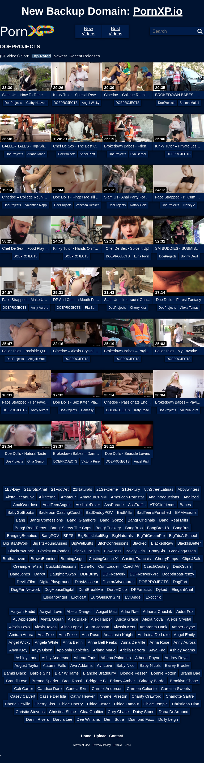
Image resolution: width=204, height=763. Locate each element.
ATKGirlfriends (162, 504)
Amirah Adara (21, 634)
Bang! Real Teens (30, 527)
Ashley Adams (182, 650)
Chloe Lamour (126, 704)
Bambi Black (15, 673)
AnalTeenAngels (56, 504)
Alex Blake (77, 619)
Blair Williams (67, 673)
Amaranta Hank (153, 627)
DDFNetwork (114, 574)
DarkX (39, 574)
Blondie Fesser (133, 673)
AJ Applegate (24, 619)
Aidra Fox (184, 611)
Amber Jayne (183, 627)
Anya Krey (18, 650)
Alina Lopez (71, 627)
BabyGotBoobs (20, 512)
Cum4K (87, 566)
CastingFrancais (136, 558)
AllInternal (48, 497)
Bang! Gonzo (112, 520)
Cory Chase (118, 711)
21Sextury (131, 489)
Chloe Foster (98, 704)
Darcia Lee (63, 719)
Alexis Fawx (19, 627)
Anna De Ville (133, 642)
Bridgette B (96, 681)
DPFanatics (141, 589)
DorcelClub (117, 589)
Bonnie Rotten (163, 673)
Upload (100, 736)
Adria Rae (130, 611)
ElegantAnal (182, 589)
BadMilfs (125, 512)
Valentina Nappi (36, 205)
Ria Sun (90, 308)
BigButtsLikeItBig (93, 535)
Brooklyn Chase (184, 681)
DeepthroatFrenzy (178, 574)
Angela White (46, 642)
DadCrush (182, 566)
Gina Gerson (36, 461)
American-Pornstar (127, 497)
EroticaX (78, 597)
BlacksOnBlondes (53, 551)
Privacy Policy (102, 745)
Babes (185, 504)
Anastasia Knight (119, 634)
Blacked (140, 543)
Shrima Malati (189, 103)
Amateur (68, 497)
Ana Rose (90, 634)
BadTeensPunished (154, 512)
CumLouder (108, 566)
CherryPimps (166, 558)
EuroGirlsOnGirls (106, 597)
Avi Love (104, 665)
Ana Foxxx (68, 634)
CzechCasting (156, 566)
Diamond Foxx (141, 719)
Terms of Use (81, 745)
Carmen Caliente (142, 688)
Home (86, 736)
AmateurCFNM (93, 497)
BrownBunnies (43, 558)
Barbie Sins (40, 673)
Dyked (161, 589)
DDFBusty (89, 574)
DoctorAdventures (118, 581)
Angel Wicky (90, 103)
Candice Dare (49, 688)
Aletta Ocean (52, 619)
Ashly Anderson (55, 657)
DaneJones (20, 574)
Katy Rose (141, 410)
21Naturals (82, 489)
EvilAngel (133, 597)
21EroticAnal (35, 489)
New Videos (88, 31)
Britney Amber (122, 681)
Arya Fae (157, 650)
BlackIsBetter (189, 543)
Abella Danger (79, 611)
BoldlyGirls (135, 551)
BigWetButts (82, 543)
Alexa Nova (152, 619)
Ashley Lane (26, 657)
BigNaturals (122, 535)
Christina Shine (62, 711)
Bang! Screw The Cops (70, 527)
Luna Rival (141, 256)
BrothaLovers (14, 558)
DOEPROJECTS (66, 103)
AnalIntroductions (163, 497)
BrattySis (157, 551)
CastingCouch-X (103, 558)
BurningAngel (72, 558)
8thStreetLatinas (158, 489)
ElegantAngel (55, 597)
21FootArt (60, 489)
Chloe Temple (155, 704)
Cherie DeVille (17, 704)
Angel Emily (184, 634)
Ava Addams (81, 665)
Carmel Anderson (107, 688)
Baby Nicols (150, 665)
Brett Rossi (72, 681)
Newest (60, 56)
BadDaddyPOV (99, 512)
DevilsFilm (26, 581)
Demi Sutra (114, 719)
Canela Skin (76, 688)
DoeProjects (13, 103)
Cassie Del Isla (53, 696)
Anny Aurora (39, 308)
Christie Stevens (30, 711)
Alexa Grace (127, 619)
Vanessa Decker (87, 205)
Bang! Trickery (108, 527)
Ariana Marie (36, 154)
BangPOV (50, 535)
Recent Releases (84, 56)
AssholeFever (88, 504)
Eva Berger (138, 154)
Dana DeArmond (173, 711)
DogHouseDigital (59, 589)
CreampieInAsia (27, 566)
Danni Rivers (37, 719)
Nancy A (189, 205)
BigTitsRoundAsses (49, 543)
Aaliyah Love (51, 611)
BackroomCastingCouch (60, 512)
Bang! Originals (141, 520)
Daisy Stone (144, 711)
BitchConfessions (112, 543)
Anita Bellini (73, 642)
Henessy (87, 410)
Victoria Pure (189, 410)
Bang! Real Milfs (173, 520)
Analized (191, 497)
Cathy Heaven (36, 103)
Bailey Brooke (177, 665)
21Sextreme (107, 489)
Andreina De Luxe (153, 634)
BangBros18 (158, 527)
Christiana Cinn (185, 704)
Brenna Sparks (45, 681)
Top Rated (41, 56)
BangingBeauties (22, 535)
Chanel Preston (113, 696)
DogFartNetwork (25, 589)
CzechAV (131, 566)
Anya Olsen (42, 650)
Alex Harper (101, 619)
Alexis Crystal (179, 619)
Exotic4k (153, 597)
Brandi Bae (190, 673)
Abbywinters (188, 489)
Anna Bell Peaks (102, 642)
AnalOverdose (25, 504)
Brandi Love (16, 681)
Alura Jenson (97, 627)
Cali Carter (23, 688)
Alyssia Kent (124, 627)
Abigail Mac (36, 359)
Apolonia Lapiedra (73, 650)
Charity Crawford (146, 696)
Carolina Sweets (175, 688)
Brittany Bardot (152, 681)
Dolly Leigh (168, 719)
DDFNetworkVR (144, 574)
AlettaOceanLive (20, 497)
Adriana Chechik (157, 611)
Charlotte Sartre (180, 696)
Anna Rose (159, 642)
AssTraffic (137, 504)
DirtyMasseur (86, 581)
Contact (116, 736)
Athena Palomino (115, 657)
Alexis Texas (46, 627)
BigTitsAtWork (15, 543)
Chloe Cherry (71, 704)
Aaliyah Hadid (23, 611)
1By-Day (12, 489)
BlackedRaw (162, 543)
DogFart (180, 581)
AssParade (114, 504)
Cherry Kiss (138, 308)
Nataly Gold (138, 205)
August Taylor (27, 665)
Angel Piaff (87, 154)
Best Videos (115, 31)
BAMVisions (186, 512)
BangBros (134, 527)
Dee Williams (88, 719)
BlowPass (112, 551)
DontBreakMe (90, 589)
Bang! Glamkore (81, 520)
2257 (128, 745)
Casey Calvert (22, 696)
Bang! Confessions (46, 520)
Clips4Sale (191, 558)
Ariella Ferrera (132, 650)
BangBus (181, 527)
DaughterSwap (63, 574)
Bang (20, 520)
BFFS (68, 535)
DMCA (117, 745)
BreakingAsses (182, 551)
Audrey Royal (177, 657)
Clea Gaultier (92, 711)
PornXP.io (157, 11)
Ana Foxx (45, 634)
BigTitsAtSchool (183, 535)
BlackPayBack (21, 551)
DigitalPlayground (55, 581)
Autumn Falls (54, 665)
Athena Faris (85, 657)
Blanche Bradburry (99, 673)
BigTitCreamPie (151, 535)
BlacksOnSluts (87, 551)
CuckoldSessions (61, 566)
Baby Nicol (125, 665)
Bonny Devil (189, 256)
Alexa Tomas (189, 308)
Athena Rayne (147, 657)
